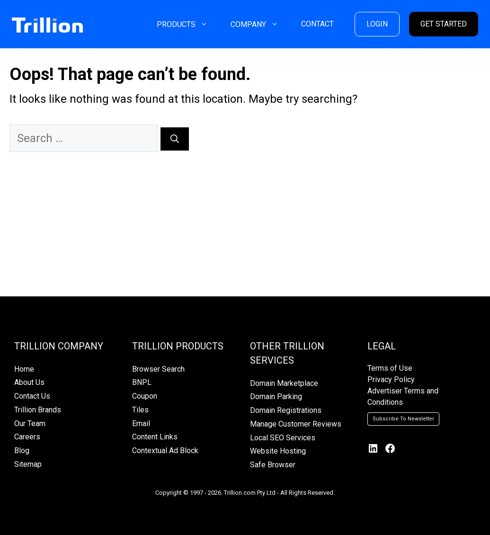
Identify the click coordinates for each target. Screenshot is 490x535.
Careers (27, 436)
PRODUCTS (188, 24)
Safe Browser (272, 464)
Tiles (140, 409)
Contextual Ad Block (165, 450)
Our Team (29, 423)
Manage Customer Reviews (295, 423)
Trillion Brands (37, 409)
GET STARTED (443, 23)
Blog (21, 450)
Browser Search (158, 369)
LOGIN (377, 23)
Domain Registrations (285, 410)
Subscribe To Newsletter (403, 419)
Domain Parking (276, 396)
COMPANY (260, 24)
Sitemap (28, 464)
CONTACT (317, 23)
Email (141, 423)
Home (24, 369)
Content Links (155, 436)
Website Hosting (278, 450)
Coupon (144, 396)
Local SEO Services (282, 437)
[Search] (174, 139)
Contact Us (32, 396)
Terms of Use (389, 368)
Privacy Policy (391, 379)
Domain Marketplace (284, 383)
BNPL (141, 382)
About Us (29, 382)
